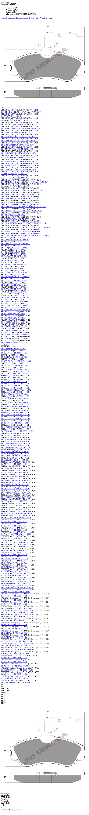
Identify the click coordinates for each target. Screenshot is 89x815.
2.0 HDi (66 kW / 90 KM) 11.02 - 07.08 (15, 682)
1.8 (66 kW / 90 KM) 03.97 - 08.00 (14, 555)
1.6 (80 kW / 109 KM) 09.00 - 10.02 (14, 538)
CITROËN (5, 108)
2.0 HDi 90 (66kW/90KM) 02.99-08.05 (15, 301)
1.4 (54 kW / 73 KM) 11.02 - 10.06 (14, 604)
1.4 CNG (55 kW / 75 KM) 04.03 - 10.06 (16, 534)
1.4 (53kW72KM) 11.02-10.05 (12, 116)
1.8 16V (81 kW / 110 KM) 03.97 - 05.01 (16, 468)
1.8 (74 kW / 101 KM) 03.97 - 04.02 (14, 386)
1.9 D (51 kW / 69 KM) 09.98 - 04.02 (15, 406)
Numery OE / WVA (36, 18)
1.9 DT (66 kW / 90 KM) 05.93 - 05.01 (15, 489)
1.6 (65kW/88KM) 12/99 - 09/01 (13, 314)
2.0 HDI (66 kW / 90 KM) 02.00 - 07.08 (15, 645)
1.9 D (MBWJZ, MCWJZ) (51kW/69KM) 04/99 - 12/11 (21, 231)
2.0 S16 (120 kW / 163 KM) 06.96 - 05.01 (16, 513)
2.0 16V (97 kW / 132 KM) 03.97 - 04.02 (16, 443)
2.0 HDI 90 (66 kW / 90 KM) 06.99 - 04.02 (17, 431)
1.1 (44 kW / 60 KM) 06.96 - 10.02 (14, 596)
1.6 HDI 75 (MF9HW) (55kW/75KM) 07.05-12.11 (19, 137)
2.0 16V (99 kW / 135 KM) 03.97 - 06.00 (16, 497)
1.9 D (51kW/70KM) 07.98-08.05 (13, 285)
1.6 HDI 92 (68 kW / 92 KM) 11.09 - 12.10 (17, 551)
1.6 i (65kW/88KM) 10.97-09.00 (13, 260)
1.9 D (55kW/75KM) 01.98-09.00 (13, 289)
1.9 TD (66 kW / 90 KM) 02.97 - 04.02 (15, 415)
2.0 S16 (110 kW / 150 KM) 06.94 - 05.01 (16, 509)
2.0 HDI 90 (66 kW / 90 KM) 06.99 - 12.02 (17, 501)
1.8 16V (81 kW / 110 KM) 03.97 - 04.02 (16, 390)
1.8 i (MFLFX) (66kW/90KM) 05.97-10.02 (17, 149)
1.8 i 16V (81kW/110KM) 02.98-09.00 (15, 305)
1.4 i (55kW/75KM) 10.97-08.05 (13, 252)
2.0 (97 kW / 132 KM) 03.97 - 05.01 (14, 365)
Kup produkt (48, 18)
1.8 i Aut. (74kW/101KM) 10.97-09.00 (15, 277)
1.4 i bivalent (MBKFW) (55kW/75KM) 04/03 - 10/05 (21, 194)
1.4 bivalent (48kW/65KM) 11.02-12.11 (15, 120)
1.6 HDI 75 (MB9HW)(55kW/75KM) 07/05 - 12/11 (20, 203)
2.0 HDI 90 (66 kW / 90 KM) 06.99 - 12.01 (17, 369)
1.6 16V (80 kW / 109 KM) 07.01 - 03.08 (16, 608)
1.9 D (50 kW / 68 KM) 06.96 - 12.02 (15, 629)
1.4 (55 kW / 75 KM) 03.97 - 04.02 (14, 373)
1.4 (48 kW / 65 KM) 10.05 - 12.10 (14, 530)
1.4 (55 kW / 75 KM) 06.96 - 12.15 (14, 526)
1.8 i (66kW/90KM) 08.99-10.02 (13, 215)
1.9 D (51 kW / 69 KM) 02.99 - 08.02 (15, 456)
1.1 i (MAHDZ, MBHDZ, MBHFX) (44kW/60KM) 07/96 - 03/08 (25, 182)
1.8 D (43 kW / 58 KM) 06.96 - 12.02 (15, 559)
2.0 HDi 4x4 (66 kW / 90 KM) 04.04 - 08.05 (17, 588)
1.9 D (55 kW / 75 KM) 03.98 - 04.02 (15, 402)
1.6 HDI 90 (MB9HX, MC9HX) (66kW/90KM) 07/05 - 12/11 (23, 207)
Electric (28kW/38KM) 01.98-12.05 (14, 174)
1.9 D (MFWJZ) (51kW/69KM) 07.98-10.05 (17, 161)
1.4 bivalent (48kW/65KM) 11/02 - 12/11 (16, 186)
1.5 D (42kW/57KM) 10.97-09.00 (13, 256)
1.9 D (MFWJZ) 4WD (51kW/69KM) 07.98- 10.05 (20, 165)
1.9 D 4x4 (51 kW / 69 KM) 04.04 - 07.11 (16, 579)
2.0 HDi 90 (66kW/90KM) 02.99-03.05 (15, 244)
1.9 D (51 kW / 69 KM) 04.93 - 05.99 (15, 481)
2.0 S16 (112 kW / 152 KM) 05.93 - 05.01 (16, 505)
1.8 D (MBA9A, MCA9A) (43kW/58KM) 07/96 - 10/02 (21, 211)
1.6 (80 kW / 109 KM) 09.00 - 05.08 (14, 666)
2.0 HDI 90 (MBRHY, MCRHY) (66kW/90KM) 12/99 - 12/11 (24, 223)
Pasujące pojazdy (22, 18)
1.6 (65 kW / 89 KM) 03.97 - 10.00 (14, 378)
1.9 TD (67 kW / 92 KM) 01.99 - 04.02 (15, 419)
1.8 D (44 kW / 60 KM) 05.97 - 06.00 (15, 394)
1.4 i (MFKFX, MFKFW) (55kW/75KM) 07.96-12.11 (21, 124)
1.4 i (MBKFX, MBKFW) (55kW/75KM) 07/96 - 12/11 (21, 190)
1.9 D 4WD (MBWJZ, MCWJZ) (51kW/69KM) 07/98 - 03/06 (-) (25, 235)
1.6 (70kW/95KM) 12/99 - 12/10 (13, 318)
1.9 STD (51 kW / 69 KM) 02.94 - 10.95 (16, 361)
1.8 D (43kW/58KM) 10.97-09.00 (13, 264)
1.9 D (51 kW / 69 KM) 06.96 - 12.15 (15, 571)
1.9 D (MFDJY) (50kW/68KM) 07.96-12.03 (17, 157)
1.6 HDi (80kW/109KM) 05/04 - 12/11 (15, 330)
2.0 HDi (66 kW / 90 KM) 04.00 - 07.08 (15, 583)
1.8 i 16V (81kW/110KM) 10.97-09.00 (15, 273)
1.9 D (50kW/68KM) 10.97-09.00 (13, 281)
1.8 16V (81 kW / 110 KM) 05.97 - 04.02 (16, 439)
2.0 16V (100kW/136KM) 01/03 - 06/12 (15, 338)
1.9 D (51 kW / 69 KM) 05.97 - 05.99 (15, 411)
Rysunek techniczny (8, 18)
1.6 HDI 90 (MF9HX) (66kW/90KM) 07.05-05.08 (19, 141)
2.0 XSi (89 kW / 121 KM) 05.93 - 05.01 (16, 518)
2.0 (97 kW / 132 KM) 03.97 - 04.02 (14, 423)
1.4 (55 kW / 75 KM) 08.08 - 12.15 (14, 658)
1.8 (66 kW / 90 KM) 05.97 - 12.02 (14, 625)
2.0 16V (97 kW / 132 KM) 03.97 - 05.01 (16, 493)
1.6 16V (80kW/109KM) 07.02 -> (13, 349)
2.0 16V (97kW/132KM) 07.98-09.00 (15, 240)
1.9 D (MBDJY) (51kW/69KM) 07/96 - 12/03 (18, 219)
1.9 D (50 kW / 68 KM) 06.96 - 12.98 (15, 575)
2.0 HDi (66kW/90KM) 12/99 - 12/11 (15, 343)
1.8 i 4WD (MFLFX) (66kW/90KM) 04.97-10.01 (19, 153)
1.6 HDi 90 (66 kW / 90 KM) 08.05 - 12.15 (17, 546)
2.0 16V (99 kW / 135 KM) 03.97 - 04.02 (16, 427)
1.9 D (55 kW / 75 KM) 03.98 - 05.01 (15, 472)
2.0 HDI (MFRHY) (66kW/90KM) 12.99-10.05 (18, 170)
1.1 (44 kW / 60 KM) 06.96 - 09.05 (14, 522)
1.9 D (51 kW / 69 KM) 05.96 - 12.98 (15, 637)
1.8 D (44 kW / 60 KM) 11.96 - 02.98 (14, 563)
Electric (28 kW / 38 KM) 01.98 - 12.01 (15, 653)
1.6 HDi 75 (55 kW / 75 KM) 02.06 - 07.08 (17, 670)
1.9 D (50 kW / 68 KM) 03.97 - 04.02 (15, 398)
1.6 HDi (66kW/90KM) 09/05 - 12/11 (15, 326)
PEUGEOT (5, 345)
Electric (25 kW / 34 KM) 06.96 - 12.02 (15, 592)
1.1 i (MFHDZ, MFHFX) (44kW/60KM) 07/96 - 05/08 (21, 112)
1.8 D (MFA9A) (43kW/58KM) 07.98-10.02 (17, 145)
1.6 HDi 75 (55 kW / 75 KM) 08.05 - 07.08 (17, 542)
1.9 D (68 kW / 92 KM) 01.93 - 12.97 (15, 485)
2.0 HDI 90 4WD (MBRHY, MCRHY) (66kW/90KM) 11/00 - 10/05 (26, 227)
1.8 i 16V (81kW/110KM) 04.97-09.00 (15, 248)
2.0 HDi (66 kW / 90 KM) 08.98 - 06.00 (15, 460)
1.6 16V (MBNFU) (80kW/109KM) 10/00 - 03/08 (19, 198)
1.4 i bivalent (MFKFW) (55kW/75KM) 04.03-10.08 (20, 128)
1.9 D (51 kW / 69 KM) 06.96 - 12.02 (15, 567)
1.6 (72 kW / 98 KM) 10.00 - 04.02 (14, 382)
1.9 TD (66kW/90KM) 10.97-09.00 (14, 293)
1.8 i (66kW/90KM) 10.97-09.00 (13, 268)
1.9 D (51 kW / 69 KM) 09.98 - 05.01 (15, 357)
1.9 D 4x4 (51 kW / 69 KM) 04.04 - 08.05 (16, 641)
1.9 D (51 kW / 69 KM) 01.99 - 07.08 (15, 633)
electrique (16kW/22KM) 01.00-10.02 (15, 178)
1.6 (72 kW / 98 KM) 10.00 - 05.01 (14, 353)
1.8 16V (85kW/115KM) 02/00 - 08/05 (15, 334)
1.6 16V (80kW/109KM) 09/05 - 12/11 (15, 322)
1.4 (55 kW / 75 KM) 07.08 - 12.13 (14, 662)
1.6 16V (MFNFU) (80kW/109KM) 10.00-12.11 (18, 133)
